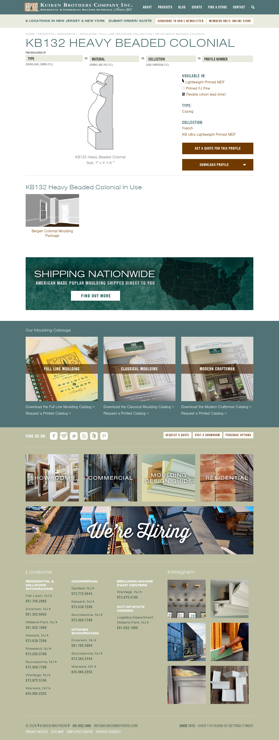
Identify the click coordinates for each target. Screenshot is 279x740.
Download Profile (214, 164)
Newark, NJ (36, 635)
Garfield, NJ (81, 588)
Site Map (57, 731)
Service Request (108, 731)
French (187, 128)
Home (30, 34)
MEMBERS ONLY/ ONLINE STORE (230, 21)
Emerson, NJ (37, 609)
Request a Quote (177, 435)
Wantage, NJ (37, 675)
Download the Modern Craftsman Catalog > (216, 407)
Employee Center (80, 731)
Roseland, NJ (37, 649)
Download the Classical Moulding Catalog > (139, 407)
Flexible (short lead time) (206, 94)
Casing (187, 111)
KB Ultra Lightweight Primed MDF (209, 134)
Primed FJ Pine (198, 88)
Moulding (88, 34)
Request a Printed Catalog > (48, 413)
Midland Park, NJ (40, 622)
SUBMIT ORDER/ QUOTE (130, 20)
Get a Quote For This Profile (218, 148)
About (147, 7)
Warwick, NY (37, 688)
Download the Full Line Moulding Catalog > (60, 407)
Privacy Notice (37, 731)
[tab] (147, 7)
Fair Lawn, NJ (37, 596)
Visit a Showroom (207, 435)
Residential (67, 34)
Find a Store (217, 7)
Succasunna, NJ (40, 662)
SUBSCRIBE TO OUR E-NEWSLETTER (180, 21)
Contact (239, 7)
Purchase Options (238, 435)
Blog (182, 7)
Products (165, 7)
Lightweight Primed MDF (205, 82)
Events (197, 7)
